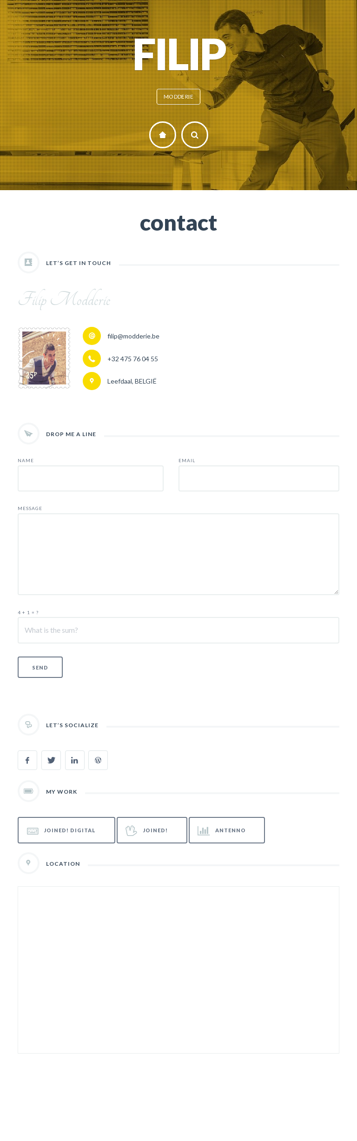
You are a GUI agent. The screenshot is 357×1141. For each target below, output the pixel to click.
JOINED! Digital (61, 830)
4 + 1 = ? (28, 612)
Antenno (222, 830)
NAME (26, 460)
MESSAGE (30, 508)
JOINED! (147, 830)
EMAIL (186, 460)
